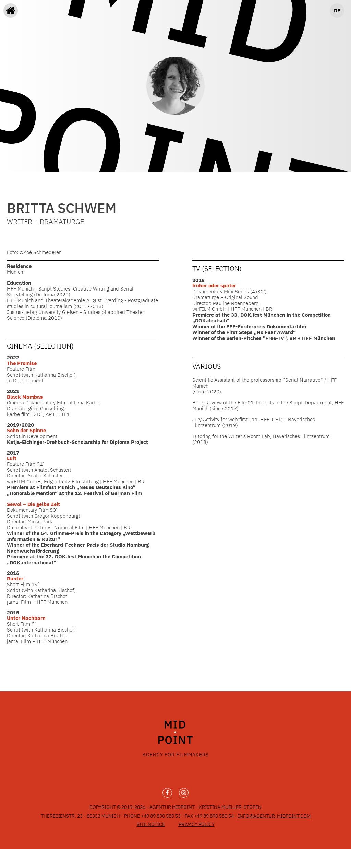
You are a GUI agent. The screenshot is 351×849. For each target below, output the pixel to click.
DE (337, 10)
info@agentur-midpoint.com (274, 816)
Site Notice (151, 824)
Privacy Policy (197, 824)
